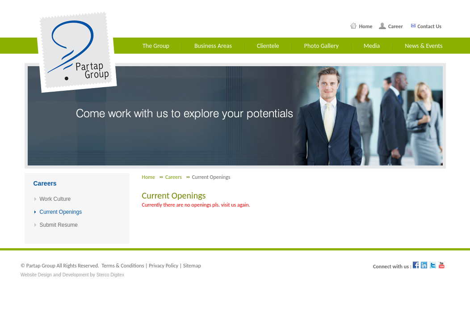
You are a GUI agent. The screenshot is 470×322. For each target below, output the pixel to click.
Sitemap (192, 266)
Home (364, 26)
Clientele (268, 46)
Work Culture (55, 199)
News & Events (423, 46)
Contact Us (428, 26)
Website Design (36, 274)
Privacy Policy (163, 266)
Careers (173, 177)
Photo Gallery (321, 46)
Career (394, 26)
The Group (156, 46)
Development (76, 274)
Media (372, 46)
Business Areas (213, 46)
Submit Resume (59, 225)
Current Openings (61, 212)
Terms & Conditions (122, 266)
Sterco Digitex (110, 274)
